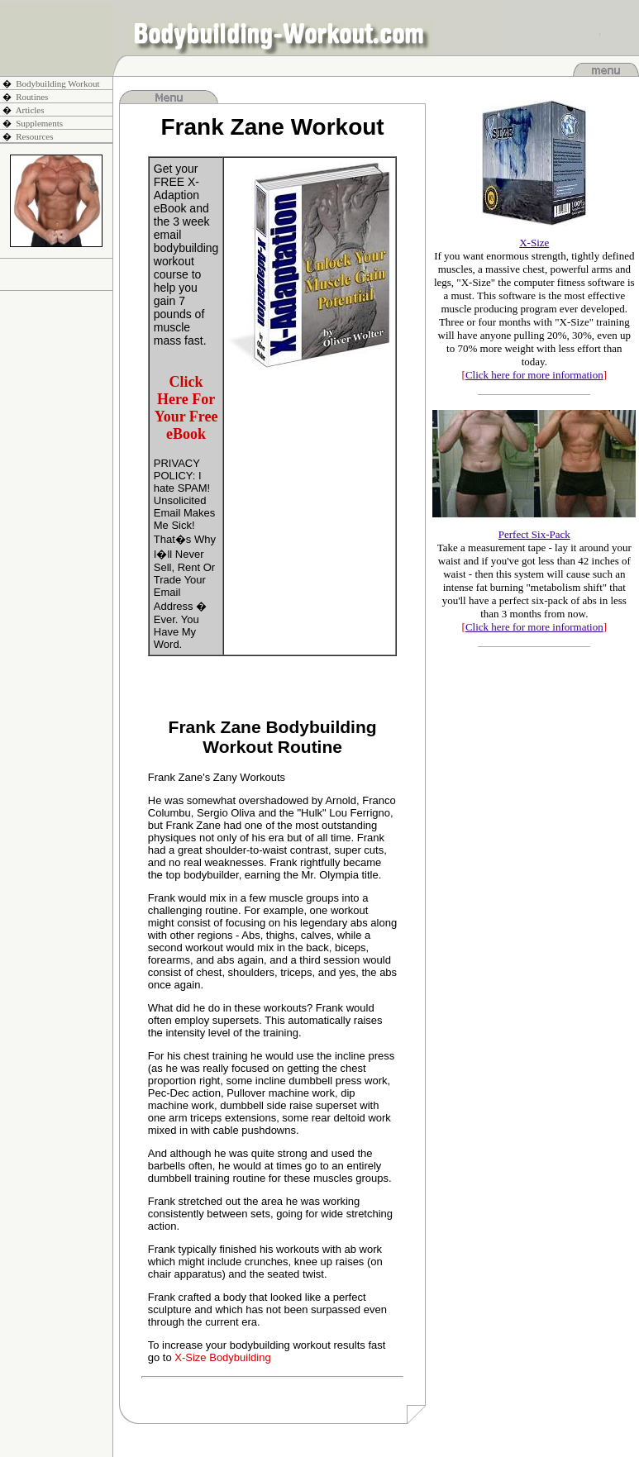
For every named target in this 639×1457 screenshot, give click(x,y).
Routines (32, 97)
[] (534, 375)
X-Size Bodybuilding (222, 1357)
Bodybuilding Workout (57, 83)
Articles (30, 110)
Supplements (39, 123)
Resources (34, 136)
